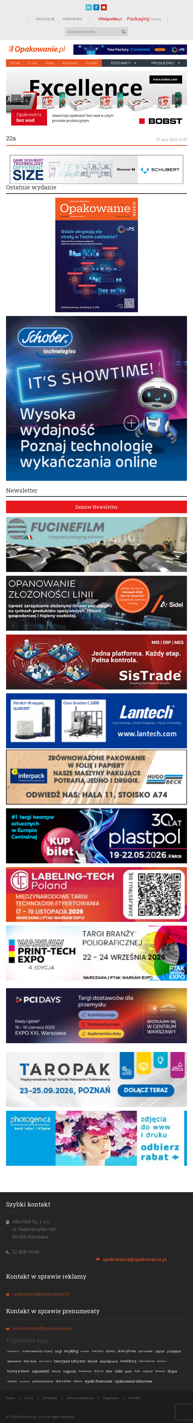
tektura (56, 1371)
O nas (32, 63)
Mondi (92, 1361)
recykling (71, 1351)
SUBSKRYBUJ (72, 19)
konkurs (161, 1361)
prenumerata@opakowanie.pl (42, 1328)
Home (15, 63)
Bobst (109, 1371)
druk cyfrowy (127, 1351)
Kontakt (91, 63)
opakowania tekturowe (133, 1381)
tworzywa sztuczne (69, 1361)
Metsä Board (45, 1361)
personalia (145, 1351)
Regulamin (111, 1398)
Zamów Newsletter (96, 507)
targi (58, 1351)
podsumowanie (42, 1381)
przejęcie (174, 1351)
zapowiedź (40, 1371)
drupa (172, 1371)
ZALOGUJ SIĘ (45, 19)
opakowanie (14, 1361)
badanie (78, 1381)
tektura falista (147, 1361)
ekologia (85, 1351)
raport (160, 1351)
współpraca (109, 1361)
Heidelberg (128, 1361)
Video (49, 63)
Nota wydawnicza (80, 1398)
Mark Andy (30, 1361)
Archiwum (70, 63)
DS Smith (99, 1371)
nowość (148, 1371)
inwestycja (97, 1351)
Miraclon (160, 1371)
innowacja (24, 1381)
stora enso (63, 1381)
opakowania (13, 1351)
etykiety (110, 1351)
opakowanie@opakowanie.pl (135, 1259)
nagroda (69, 1371)
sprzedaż (12, 1381)
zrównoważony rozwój (37, 1351)
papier (128, 1371)
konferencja (85, 1371)
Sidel (118, 1371)
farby (137, 1371)
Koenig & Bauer (18, 1371)
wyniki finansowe (98, 1381)
